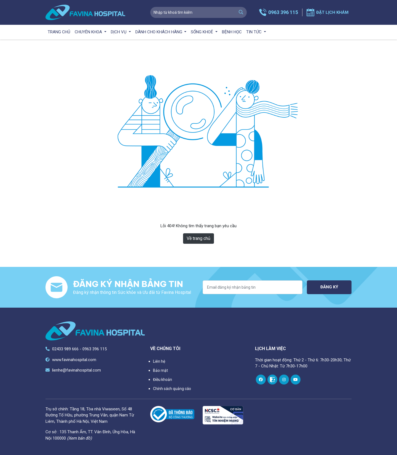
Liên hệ (159, 361)
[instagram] (284, 379)
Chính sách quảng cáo (172, 388)
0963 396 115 (283, 12)
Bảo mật (160, 370)
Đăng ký (329, 287)
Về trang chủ (198, 238)
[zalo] (272, 379)
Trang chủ (59, 31)
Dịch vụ (119, 31)
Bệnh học (232, 31)
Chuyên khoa (89, 31)
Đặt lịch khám (332, 12)
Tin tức (254, 31)
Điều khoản (162, 379)
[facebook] (261, 379)
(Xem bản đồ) (79, 438)
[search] (241, 12)
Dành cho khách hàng (159, 31)
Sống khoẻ (202, 31)
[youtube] (296, 379)
